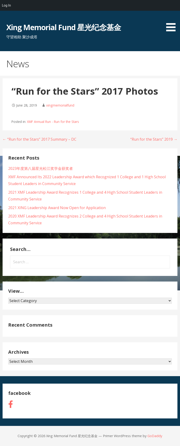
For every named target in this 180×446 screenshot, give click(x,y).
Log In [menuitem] (6, 5)
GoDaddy (154, 436)
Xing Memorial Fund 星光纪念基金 (63, 27)
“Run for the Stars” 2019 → (153, 139)
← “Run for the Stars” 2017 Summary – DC (39, 139)
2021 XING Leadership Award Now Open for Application (57, 207)
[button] (172, 16)
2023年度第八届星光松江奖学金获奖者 (40, 168)
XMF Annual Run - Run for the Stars (53, 121)
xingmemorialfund (60, 105)
